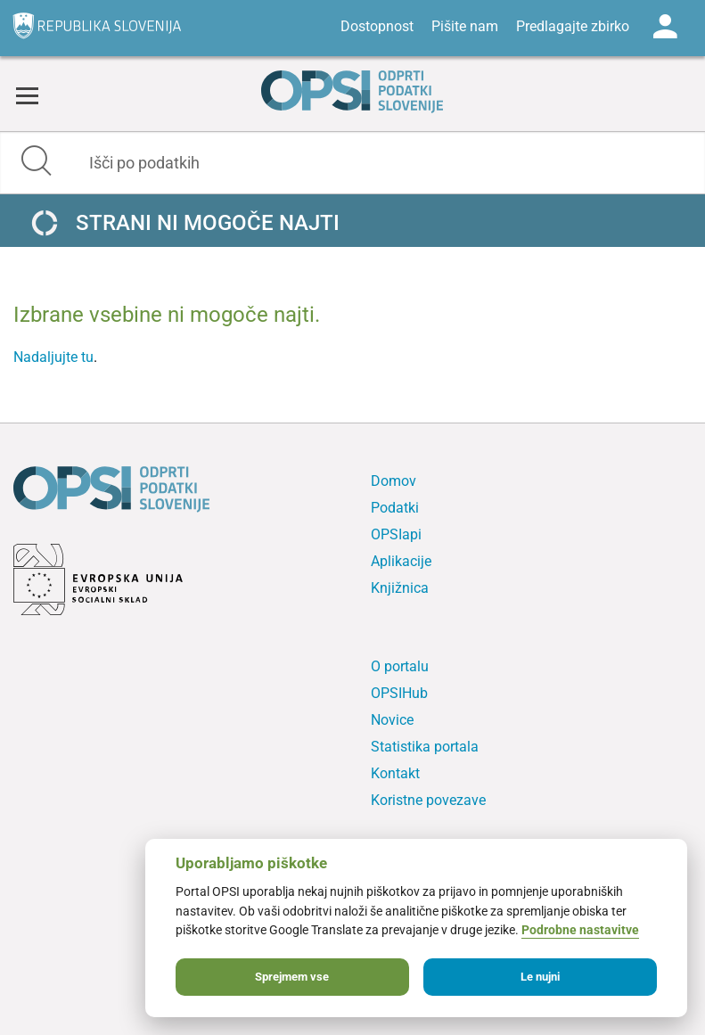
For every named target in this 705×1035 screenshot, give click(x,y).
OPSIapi (396, 534)
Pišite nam (464, 26)
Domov (393, 480)
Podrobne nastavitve (580, 930)
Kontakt (395, 773)
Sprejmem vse (292, 976)
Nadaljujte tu (53, 357)
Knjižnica (400, 587)
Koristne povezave (428, 800)
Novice (392, 719)
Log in (665, 26)
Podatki (395, 507)
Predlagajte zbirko (572, 26)
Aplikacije (401, 561)
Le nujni (540, 976)
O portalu (400, 666)
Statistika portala (425, 746)
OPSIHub (399, 693)
